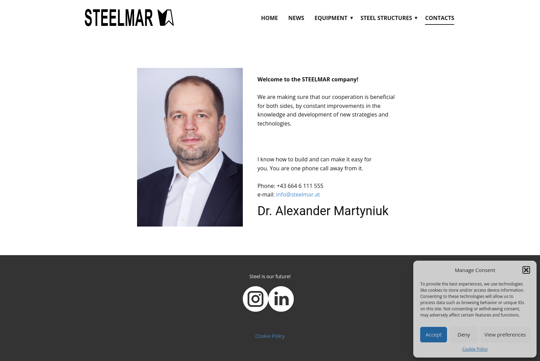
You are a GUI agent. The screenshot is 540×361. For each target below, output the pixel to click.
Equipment (330, 18)
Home (269, 18)
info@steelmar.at (298, 194)
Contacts (439, 18)
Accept (434, 334)
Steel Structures (386, 18)
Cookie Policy (474, 349)
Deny (464, 334)
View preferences (505, 334)
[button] (526, 270)
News (296, 18)
